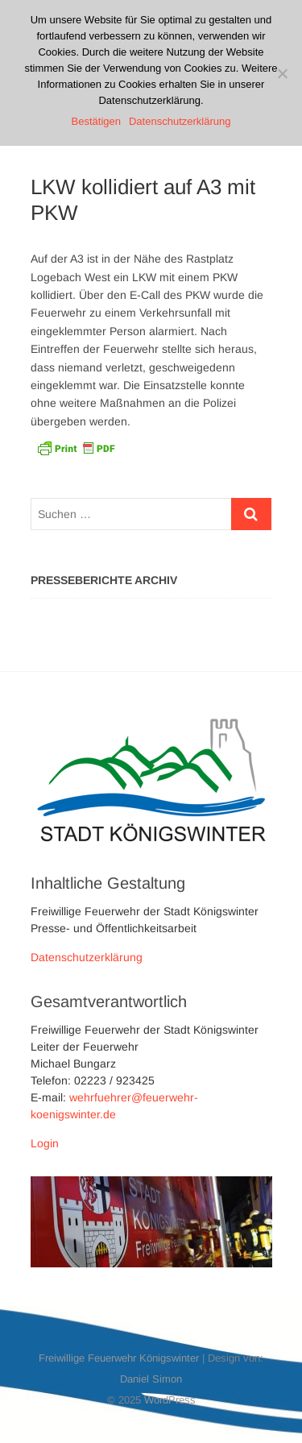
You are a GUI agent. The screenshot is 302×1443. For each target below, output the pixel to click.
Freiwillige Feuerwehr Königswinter (119, 1358)
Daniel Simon (151, 1379)
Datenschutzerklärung (87, 957)
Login (45, 1143)
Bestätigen (96, 121)
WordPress (170, 1400)
